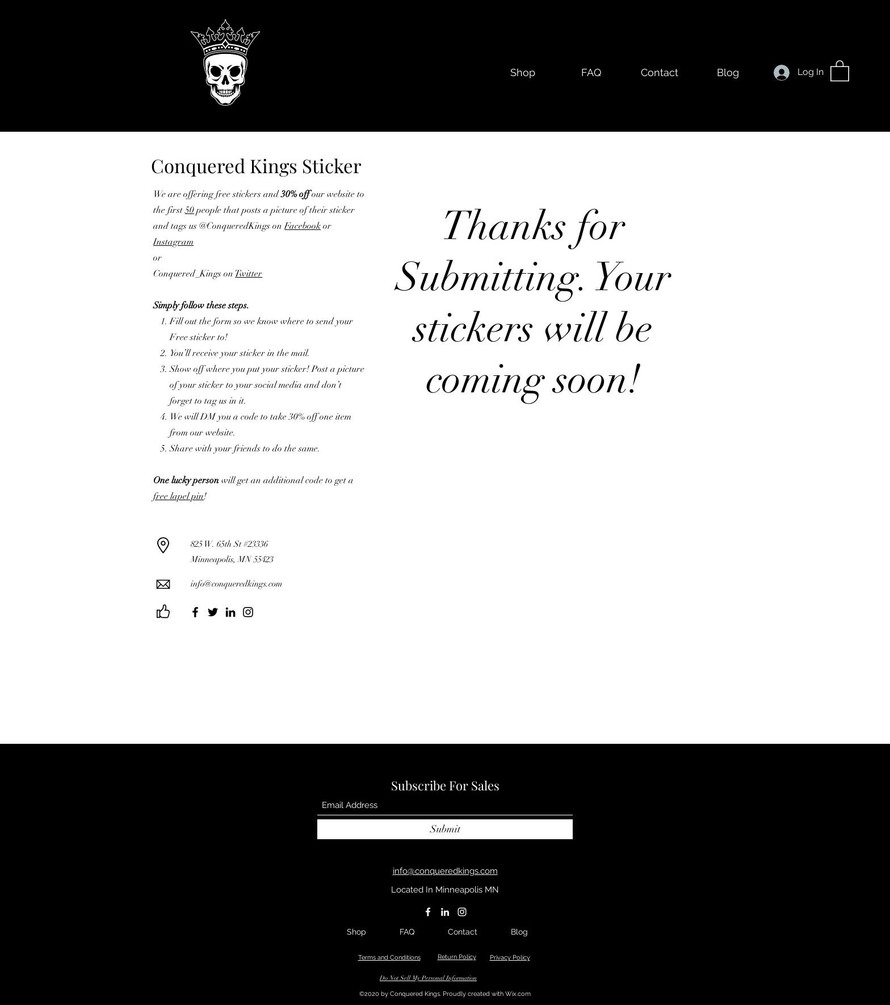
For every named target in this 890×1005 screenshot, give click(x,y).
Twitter (248, 273)
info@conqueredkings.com (236, 584)
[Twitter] (213, 612)
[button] (839, 70)
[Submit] (445, 829)
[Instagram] (248, 612)
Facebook (302, 226)
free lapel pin (178, 496)
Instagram (173, 242)
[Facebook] (195, 612)
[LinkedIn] (230, 612)
